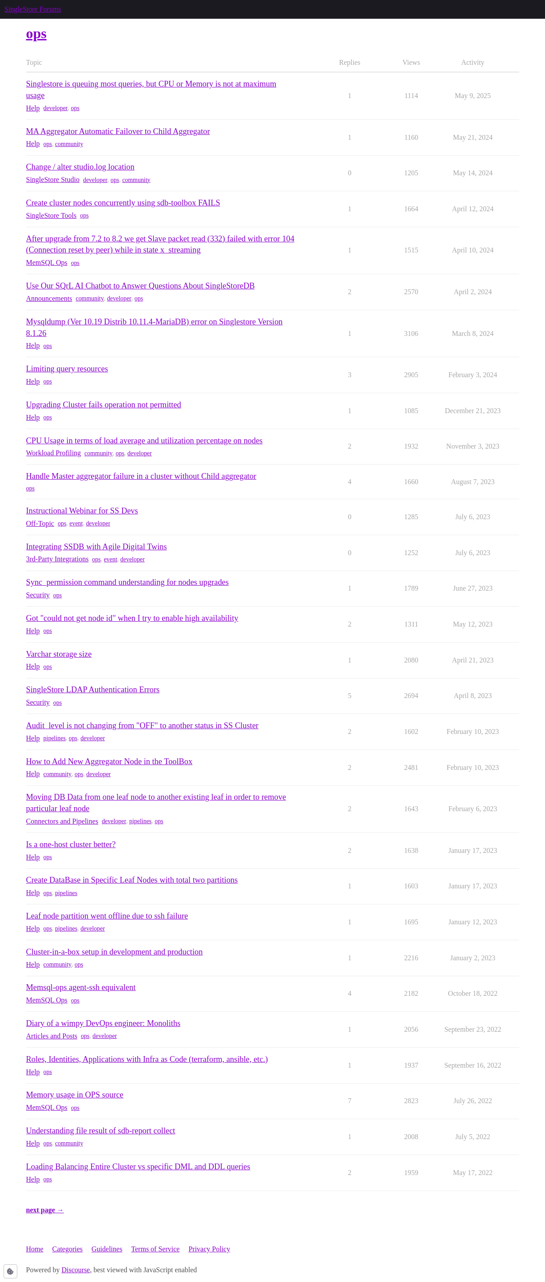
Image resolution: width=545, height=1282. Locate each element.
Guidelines (106, 1249)
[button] (10, 1271)
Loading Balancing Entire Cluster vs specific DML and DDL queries (138, 1166)
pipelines (55, 738)
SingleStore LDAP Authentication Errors (93, 689)
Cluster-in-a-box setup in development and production (114, 951)
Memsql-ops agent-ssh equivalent (81, 987)
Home (35, 1249)
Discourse (75, 1270)
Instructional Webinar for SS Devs (82, 510)
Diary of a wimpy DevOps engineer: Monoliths (103, 1023)
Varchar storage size (59, 654)
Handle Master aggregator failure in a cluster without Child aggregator (141, 476)
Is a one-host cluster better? (71, 844)
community (69, 144)
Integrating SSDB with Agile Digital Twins (96, 546)
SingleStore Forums (32, 9)
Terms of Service (155, 1249)
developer (56, 108)
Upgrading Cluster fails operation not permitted (103, 404)
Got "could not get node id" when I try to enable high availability (132, 618)
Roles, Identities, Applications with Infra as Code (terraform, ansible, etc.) (147, 1059)
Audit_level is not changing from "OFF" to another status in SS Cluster (142, 725)
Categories (67, 1249)
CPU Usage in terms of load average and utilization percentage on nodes (144, 440)
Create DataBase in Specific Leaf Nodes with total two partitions (132, 880)
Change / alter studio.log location (80, 166)
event (76, 523)
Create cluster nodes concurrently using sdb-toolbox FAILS (123, 202)
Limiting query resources (67, 368)
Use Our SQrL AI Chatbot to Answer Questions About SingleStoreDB (140, 285)
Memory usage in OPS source (74, 1094)
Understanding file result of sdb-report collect (100, 1130)
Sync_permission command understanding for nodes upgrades (127, 582)
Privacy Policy (209, 1249)
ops (75, 108)
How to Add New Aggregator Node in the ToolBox (109, 761)
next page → (45, 1210)
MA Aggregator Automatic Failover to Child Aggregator (118, 131)
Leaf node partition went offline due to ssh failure (107, 915)
